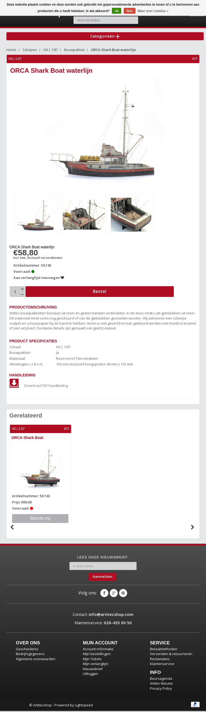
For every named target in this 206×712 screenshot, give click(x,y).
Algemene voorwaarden (35, 659)
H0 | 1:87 (50, 51)
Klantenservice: (103, 623)
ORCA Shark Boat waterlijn (113, 51)
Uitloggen (90, 674)
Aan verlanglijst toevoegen (39, 279)
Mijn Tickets (92, 659)
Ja (116, 11)
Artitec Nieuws (161, 684)
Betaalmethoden (163, 649)
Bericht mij (41, 519)
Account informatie (98, 649)
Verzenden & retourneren (171, 654)
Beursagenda (161, 679)
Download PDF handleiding (39, 386)
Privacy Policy (161, 689)
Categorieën (105, 37)
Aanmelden (102, 577)
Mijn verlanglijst (95, 664)
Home (11, 51)
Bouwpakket (74, 51)
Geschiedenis (27, 649)
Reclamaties (160, 659)
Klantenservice (162, 664)
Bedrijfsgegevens (30, 654)
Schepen (30, 51)
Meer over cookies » (153, 11)
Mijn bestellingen (97, 654)
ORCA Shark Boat (28, 439)
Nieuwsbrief (93, 669)
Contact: (103, 615)
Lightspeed (84, 705)
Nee (130, 11)
